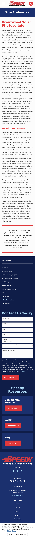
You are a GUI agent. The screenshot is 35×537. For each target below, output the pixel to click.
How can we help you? (9, 350)
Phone (4, 329)
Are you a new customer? (10, 345)
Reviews (17, 515)
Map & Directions (17, 495)
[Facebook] (14, 471)
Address (5, 339)
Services (17, 511)
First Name (6, 318)
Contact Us (17, 519)
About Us (17, 507)
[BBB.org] (21, 471)
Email (4, 334)
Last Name (5, 324)
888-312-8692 (17, 481)
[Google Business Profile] (17, 471)
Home (17, 504)
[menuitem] (17, 267)
